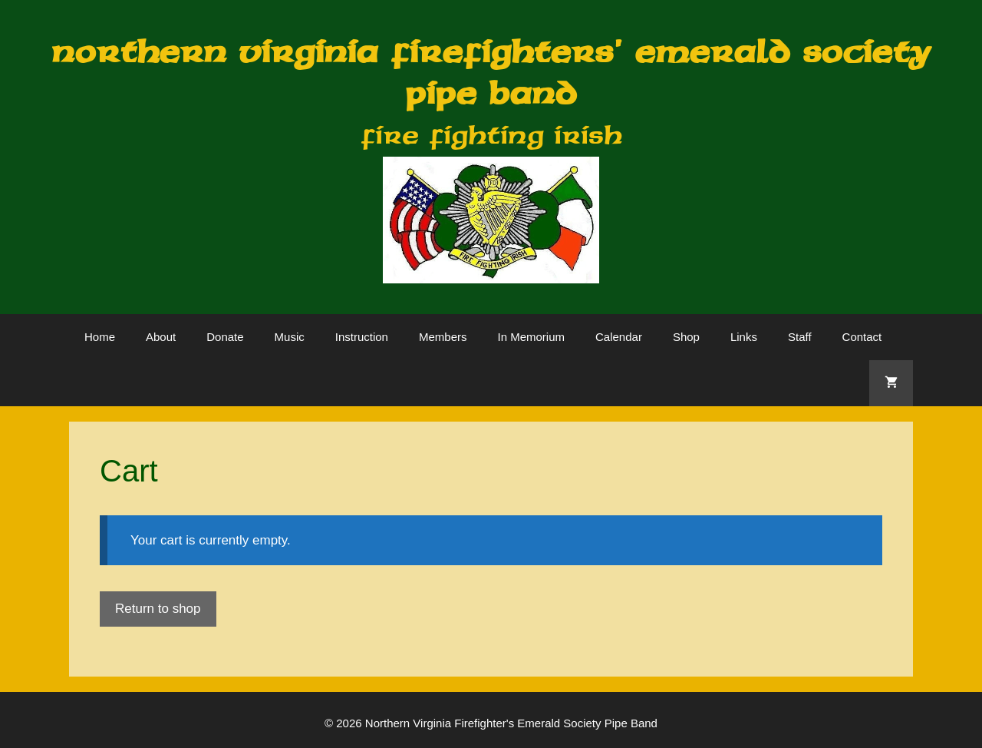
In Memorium (531, 336)
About (161, 336)
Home (99, 336)
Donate (224, 336)
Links (743, 336)
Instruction (361, 336)
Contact (862, 336)
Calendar (618, 336)
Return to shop (158, 608)
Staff (800, 336)
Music (290, 336)
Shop (686, 336)
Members (443, 336)
